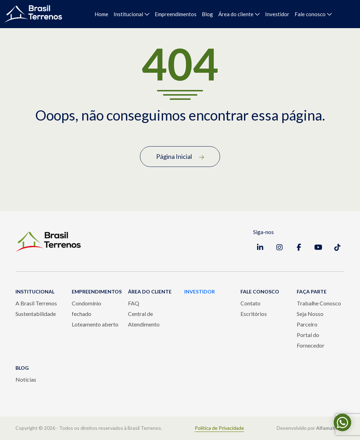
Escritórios (253, 313)
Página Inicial (180, 156)
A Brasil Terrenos (36, 303)
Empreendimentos (176, 14)
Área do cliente (235, 14)
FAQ (133, 303)
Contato (250, 303)
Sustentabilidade (35, 313)
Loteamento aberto (95, 324)
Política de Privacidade (219, 428)
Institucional (128, 14)
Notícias (25, 379)
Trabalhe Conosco (319, 303)
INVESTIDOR (199, 292)
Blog (207, 14)
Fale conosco (310, 14)
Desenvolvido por (311, 428)
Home (101, 14)
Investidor (277, 14)
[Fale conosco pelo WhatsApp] (342, 422)
